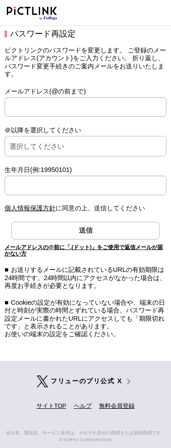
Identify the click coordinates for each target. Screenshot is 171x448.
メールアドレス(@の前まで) (45, 91)
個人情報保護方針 (30, 208)
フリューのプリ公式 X (86, 381)
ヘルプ (83, 405)
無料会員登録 (117, 405)
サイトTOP (51, 405)
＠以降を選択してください (43, 130)
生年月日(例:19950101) (38, 169)
